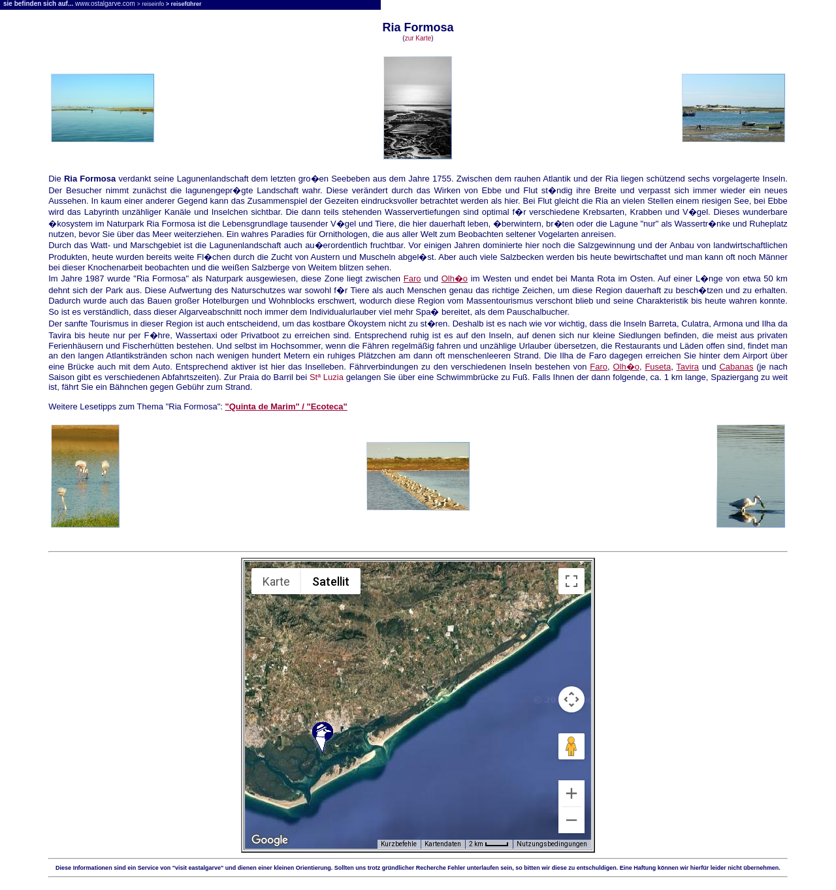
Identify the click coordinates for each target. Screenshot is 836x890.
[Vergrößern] (571, 793)
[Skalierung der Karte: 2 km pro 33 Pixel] (489, 844)
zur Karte (418, 38)
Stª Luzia (327, 377)
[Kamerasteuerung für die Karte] (571, 699)
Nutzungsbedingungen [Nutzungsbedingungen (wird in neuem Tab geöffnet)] (552, 844)
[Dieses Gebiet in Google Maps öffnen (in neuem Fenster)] (269, 840)
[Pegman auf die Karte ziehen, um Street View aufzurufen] (571, 746)
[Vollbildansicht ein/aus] (571, 581)
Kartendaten (443, 844)
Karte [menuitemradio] (276, 581)
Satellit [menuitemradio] (330, 581)
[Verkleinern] (571, 820)
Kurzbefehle (399, 844)
